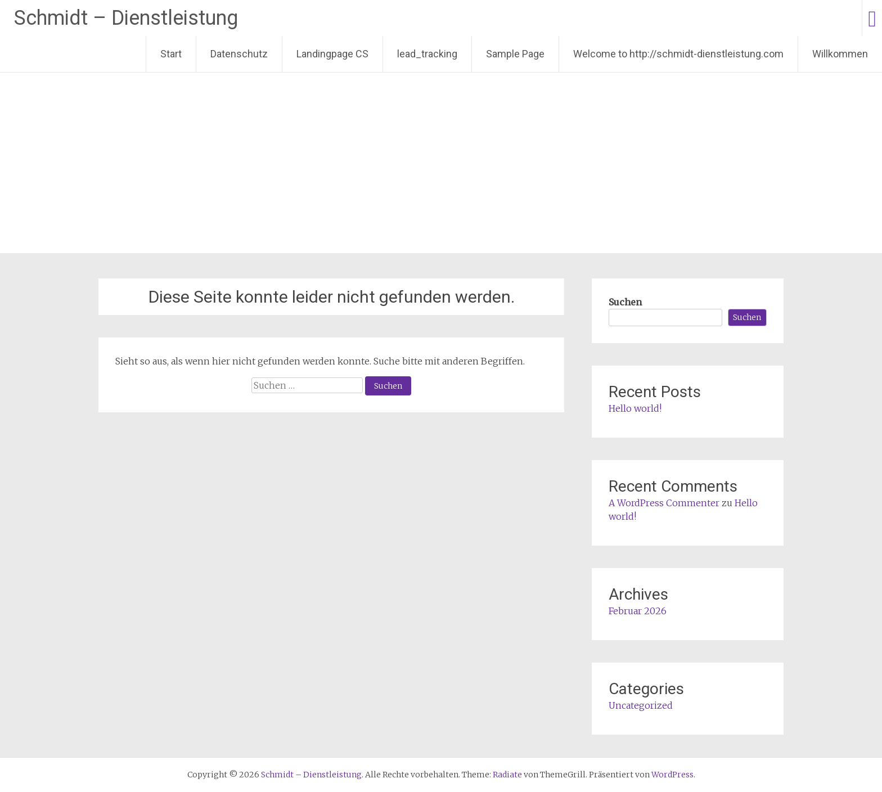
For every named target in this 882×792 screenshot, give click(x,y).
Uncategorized (641, 705)
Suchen (625, 302)
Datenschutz (239, 54)
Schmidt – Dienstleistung (126, 18)
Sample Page (515, 54)
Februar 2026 (638, 610)
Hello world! (635, 408)
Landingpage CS (332, 54)
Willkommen (840, 54)
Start (171, 54)
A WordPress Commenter (664, 502)
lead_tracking (427, 54)
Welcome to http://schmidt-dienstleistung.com (678, 54)
